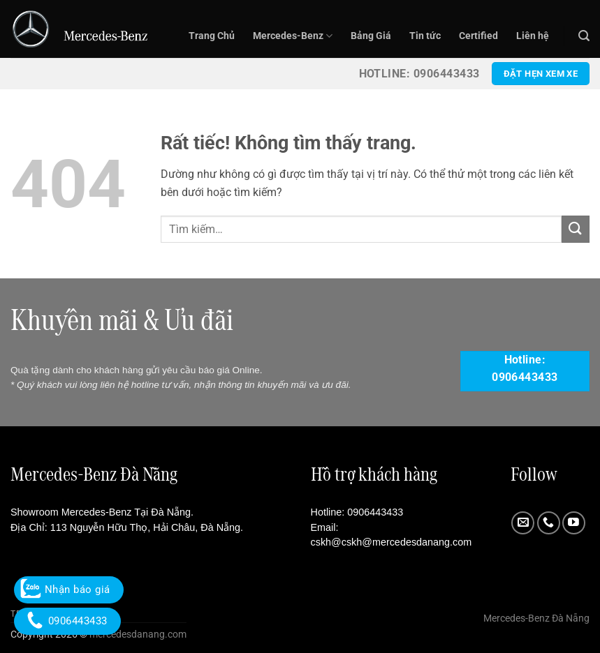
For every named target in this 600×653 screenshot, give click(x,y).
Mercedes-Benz (292, 36)
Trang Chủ (212, 36)
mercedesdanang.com (136, 634)
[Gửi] (576, 229)
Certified (478, 36)
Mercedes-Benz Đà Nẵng (536, 618)
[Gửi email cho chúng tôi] (522, 522)
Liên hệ (532, 36)
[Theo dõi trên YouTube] (573, 522)
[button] (584, 36)
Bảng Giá (371, 36)
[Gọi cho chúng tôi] (548, 522)
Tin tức (425, 36)
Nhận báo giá (68, 589)
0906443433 (375, 512)
